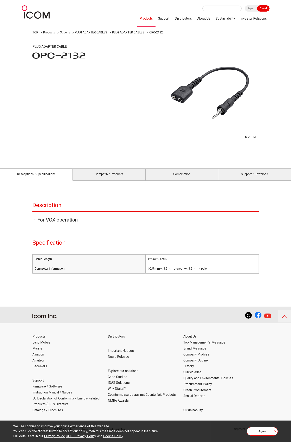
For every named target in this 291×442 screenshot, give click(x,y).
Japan (250, 8)
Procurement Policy (197, 388)
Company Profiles (196, 359)
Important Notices (121, 355)
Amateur (38, 365)
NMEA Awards (118, 405)
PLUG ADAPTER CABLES (91, 32)
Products (146, 18)
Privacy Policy (54, 436)
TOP (35, 32)
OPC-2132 (156, 32)
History (188, 371)
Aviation (38, 359)
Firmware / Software (47, 391)
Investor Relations (253, 18)
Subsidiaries (192, 377)
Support (163, 18)
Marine (37, 353)
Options (65, 32)
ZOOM (251, 136)
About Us (203, 18)
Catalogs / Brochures (47, 415)
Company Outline (195, 365)
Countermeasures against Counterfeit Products (142, 399)
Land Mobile (41, 347)
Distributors (183, 18)
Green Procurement (197, 394)
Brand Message (194, 353)
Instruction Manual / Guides (52, 397)
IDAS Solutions (119, 387)
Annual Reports (194, 400)
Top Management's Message (204, 347)
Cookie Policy (113, 436)
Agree (262, 432)
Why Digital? (117, 393)
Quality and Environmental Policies (208, 383)
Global (263, 8)
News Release (118, 361)
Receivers (39, 371)
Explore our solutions (123, 375)
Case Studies (117, 381)
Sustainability (225, 18)
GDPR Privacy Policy (81, 436)
